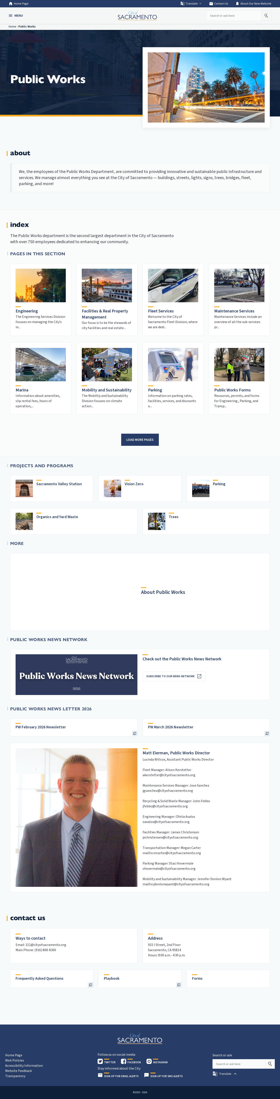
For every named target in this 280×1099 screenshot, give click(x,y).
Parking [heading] (219, 484)
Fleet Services (161, 311)
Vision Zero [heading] (134, 484)
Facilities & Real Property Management (105, 314)
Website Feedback (18, 1070)
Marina (22, 390)
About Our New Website (253, 3)
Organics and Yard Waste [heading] (57, 517)
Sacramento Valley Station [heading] (59, 484)
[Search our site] (233, 15)
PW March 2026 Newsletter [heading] (170, 727)
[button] (16, 16)
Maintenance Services (234, 311)
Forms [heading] (197, 978)
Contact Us (218, 3)
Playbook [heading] (111, 978)
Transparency (15, 1076)
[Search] (270, 1064)
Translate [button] (191, 4)
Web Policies (14, 1060)
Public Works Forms (232, 390)
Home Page (19, 4)
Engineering (27, 311)
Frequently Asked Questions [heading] (39, 978)
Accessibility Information (24, 1065)
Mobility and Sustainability (107, 390)
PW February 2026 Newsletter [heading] (41, 727)
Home (12, 26)
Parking (155, 390)
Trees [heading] (174, 517)
